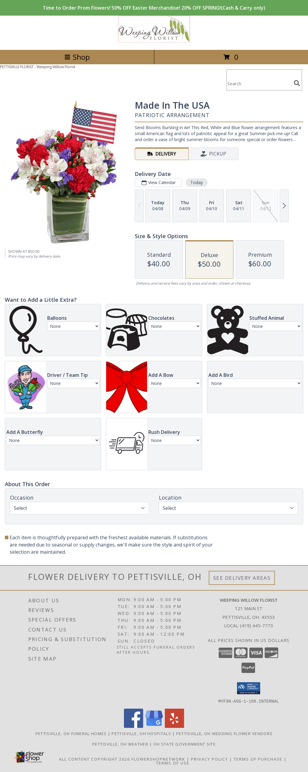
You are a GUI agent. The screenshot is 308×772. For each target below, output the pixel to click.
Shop (77, 57)
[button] (248, 688)
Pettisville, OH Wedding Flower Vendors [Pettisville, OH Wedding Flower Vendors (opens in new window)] (224, 733)
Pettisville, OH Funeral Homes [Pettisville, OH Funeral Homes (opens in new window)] (71, 733)
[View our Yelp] (174, 726)
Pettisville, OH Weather (120, 743)
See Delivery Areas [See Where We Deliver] (242, 577)
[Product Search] (259, 83)
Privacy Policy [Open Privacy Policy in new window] (209, 758)
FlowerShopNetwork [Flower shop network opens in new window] (158, 758)
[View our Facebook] (133, 726)
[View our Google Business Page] (154, 726)
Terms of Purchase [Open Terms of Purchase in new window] (258, 758)
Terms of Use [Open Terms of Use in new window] (172, 762)
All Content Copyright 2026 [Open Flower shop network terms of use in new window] (94, 758)
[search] (297, 83)
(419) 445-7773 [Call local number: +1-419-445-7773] (256, 625)
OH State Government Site (184, 743)
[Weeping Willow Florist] (154, 41)
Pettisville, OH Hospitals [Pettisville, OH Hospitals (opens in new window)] (141, 733)
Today (196, 182)
